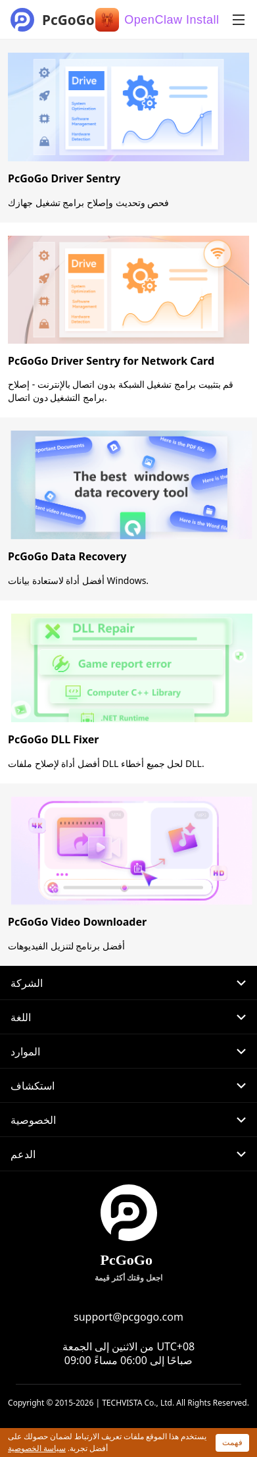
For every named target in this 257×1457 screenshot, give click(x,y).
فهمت (232, 1442)
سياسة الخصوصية (37, 1448)
